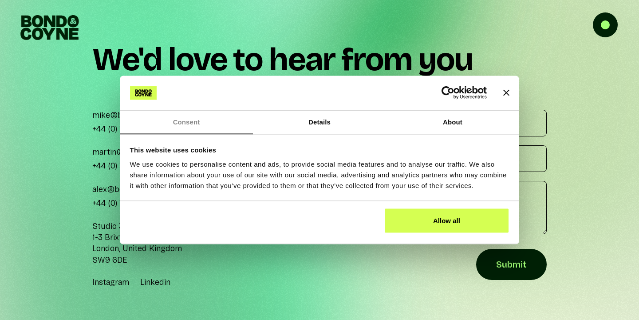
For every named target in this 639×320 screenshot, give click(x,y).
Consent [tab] (186, 121)
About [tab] (452, 121)
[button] (612, 26)
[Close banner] (506, 93)
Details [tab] (319, 121)
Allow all (446, 220)
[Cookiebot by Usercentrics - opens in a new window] (448, 93)
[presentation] (320, 265)
